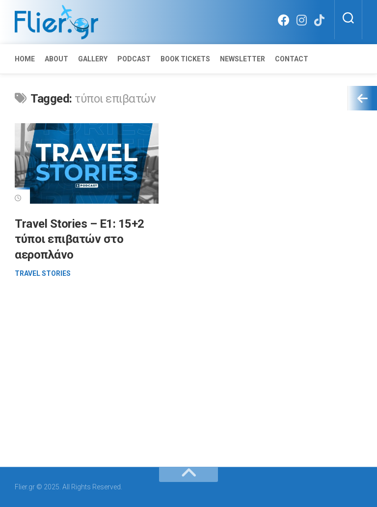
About (56, 59)
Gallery (93, 59)
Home (25, 59)
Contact (291, 59)
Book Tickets (185, 59)
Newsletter (242, 59)
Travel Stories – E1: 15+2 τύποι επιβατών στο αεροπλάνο (79, 239)
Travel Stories (43, 273)
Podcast (134, 59)
